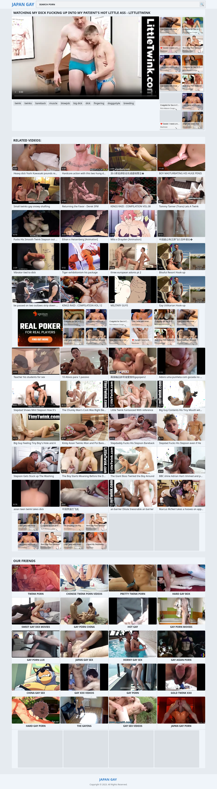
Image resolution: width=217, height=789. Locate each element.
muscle (53, 103)
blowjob (65, 103)
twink (18, 103)
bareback (40, 103)
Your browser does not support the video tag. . (85, 57)
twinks (28, 103)
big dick (77, 103)
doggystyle (114, 103)
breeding (129, 103)
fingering (99, 103)
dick (88, 103)
